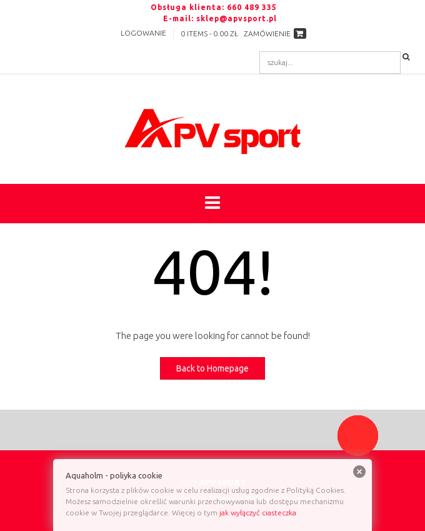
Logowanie (143, 33)
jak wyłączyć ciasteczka (257, 512)
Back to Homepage (212, 368)
